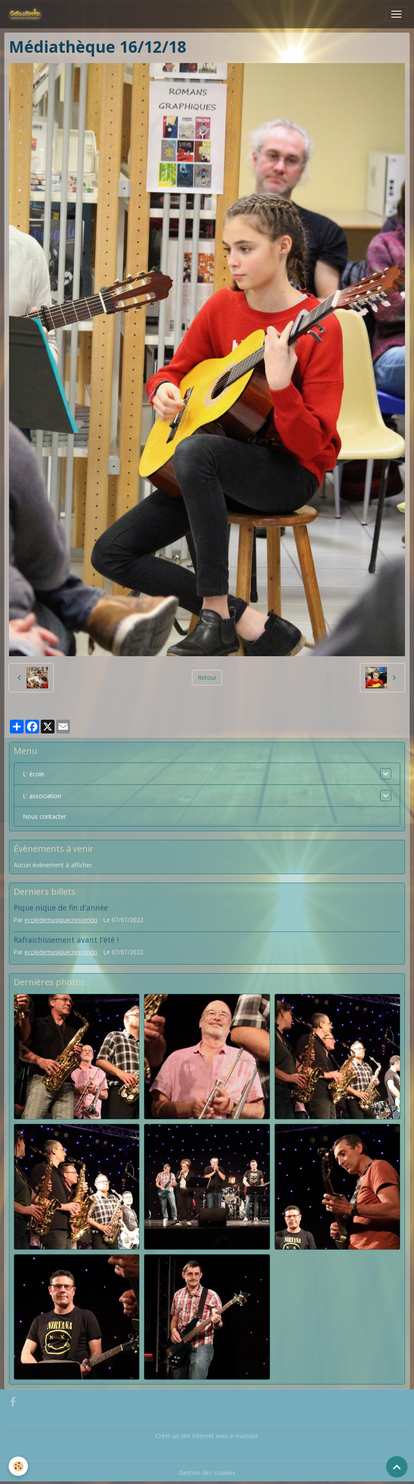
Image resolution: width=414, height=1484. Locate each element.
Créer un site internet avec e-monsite (207, 1436)
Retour (207, 677)
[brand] (27, 14)
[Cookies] (18, 1466)
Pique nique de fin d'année (61, 907)
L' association (42, 796)
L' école (33, 774)
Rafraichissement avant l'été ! (66, 940)
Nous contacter (44, 816)
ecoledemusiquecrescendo (60, 920)
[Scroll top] (397, 1467)
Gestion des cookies (207, 1473)
